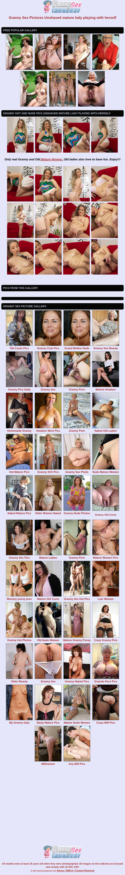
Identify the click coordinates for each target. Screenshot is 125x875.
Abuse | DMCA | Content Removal (75, 870)
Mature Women (51, 159)
